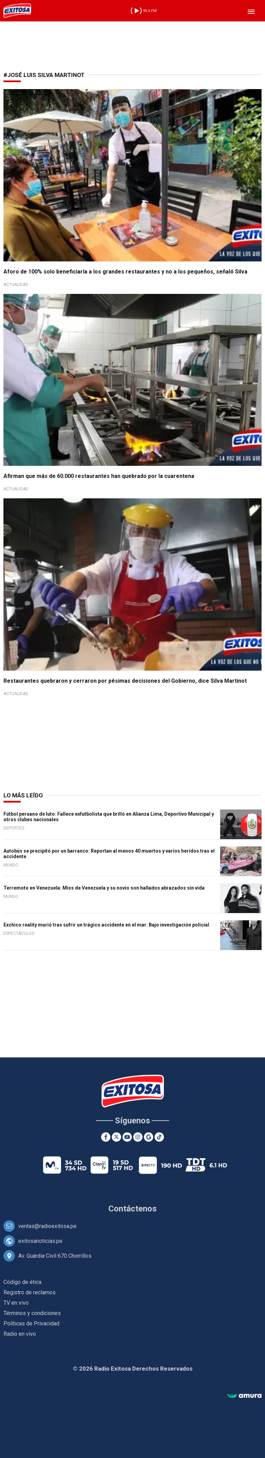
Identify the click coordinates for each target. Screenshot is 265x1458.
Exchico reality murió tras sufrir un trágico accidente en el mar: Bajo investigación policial (106, 925)
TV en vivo (16, 1302)
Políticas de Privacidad (31, 1323)
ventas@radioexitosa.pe (47, 1226)
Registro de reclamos (29, 1292)
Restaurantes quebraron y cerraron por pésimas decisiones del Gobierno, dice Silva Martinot (125, 681)
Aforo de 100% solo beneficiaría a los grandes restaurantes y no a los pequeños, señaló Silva (125, 271)
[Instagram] (138, 1137)
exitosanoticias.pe (40, 1241)
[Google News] (148, 1137)
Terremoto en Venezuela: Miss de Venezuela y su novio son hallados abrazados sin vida (104, 888)
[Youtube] (127, 1137)
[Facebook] (105, 1137)
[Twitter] (116, 1137)
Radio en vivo (19, 1334)
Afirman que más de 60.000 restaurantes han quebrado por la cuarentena (98, 476)
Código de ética (22, 1282)
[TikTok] (159, 1137)
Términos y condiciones (32, 1313)
